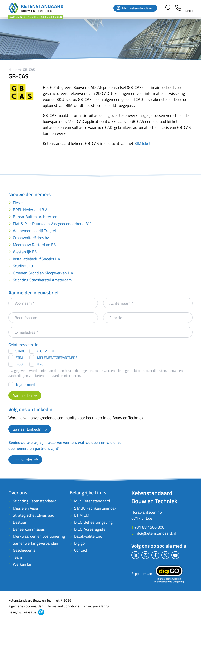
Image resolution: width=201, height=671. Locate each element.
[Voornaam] (53, 303)
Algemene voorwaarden (25, 606)
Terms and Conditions (63, 606)
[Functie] (148, 317)
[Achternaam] (148, 303)
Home (12, 69)
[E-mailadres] (100, 332)
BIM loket (142, 143)
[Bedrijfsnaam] (53, 317)
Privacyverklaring (96, 606)
